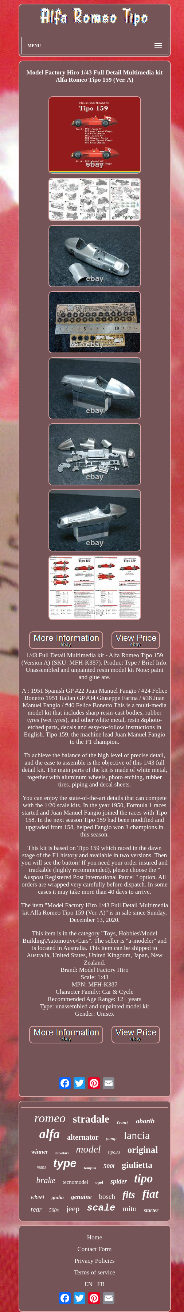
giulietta (137, 1165)
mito (129, 1208)
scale (101, 1208)
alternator (83, 1137)
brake (45, 1180)
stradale (91, 1119)
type (65, 1163)
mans (41, 1167)
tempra (90, 1168)
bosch (107, 1196)
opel (99, 1182)
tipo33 (114, 1152)
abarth (145, 1121)
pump (111, 1138)
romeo (50, 1118)
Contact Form (95, 1249)
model (88, 1149)
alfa (49, 1134)
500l (108, 1166)
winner (39, 1152)
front (123, 1123)
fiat (150, 1193)
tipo (143, 1178)
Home (94, 1237)
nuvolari (61, 1153)
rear (36, 1209)
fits (128, 1194)
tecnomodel (75, 1182)
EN (88, 1284)
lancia (137, 1135)
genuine (81, 1196)
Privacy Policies (94, 1260)
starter (151, 1210)
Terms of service (94, 1272)
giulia (57, 1197)
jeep (73, 1208)
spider (118, 1181)
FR (101, 1284)
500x (54, 1210)
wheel (37, 1197)
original (143, 1150)
